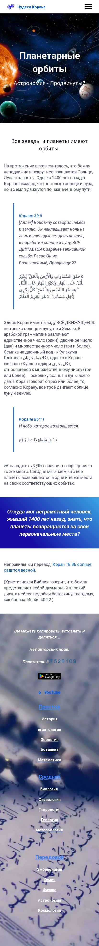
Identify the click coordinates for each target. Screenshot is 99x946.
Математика (49, 760)
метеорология (49, 830)
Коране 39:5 (30, 215)
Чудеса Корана (31, 7)
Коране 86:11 (32, 419)
